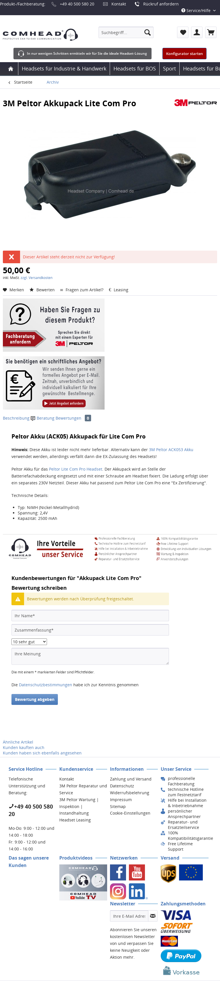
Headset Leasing (75, 820)
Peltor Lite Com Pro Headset (75, 469)
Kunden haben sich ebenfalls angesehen (42, 753)
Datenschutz (122, 786)
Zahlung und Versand (131, 779)
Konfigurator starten (184, 53)
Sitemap (118, 806)
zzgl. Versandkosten (36, 277)
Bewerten (43, 289)
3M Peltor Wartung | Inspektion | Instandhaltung (79, 806)
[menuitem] (126, 32)
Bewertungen (73, 418)
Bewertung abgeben (34, 699)
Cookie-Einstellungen (130, 813)
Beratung (43, 418)
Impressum (121, 799)
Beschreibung (16, 418)
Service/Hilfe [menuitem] (196, 10)
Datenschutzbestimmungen (45, 684)
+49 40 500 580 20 (77, 4)
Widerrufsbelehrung (129, 792)
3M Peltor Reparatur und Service (83, 789)
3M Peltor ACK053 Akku (171, 449)
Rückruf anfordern (161, 4)
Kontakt (118, 4)
